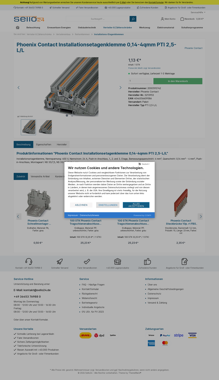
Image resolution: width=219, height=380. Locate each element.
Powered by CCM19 (142, 215)
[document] (109, 183)
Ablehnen (81, 205)
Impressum (73, 215)
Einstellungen (108, 205)
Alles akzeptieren (136, 204)
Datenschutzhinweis (89, 215)
